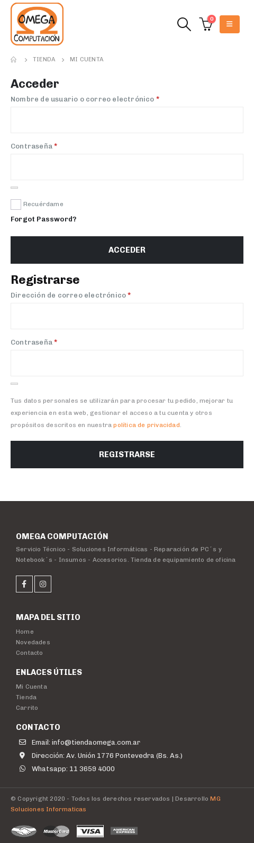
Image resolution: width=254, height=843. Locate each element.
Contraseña (54, 145)
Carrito (27, 707)
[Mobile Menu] (229, 24)
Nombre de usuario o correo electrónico (105, 98)
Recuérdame (43, 204)
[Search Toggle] (184, 24)
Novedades (33, 642)
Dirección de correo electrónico (91, 294)
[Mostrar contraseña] (14, 188)
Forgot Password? (43, 219)
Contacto (29, 652)
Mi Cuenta (31, 686)
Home (25, 631)
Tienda (26, 697)
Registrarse (127, 454)
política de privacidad (146, 425)
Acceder (127, 250)
